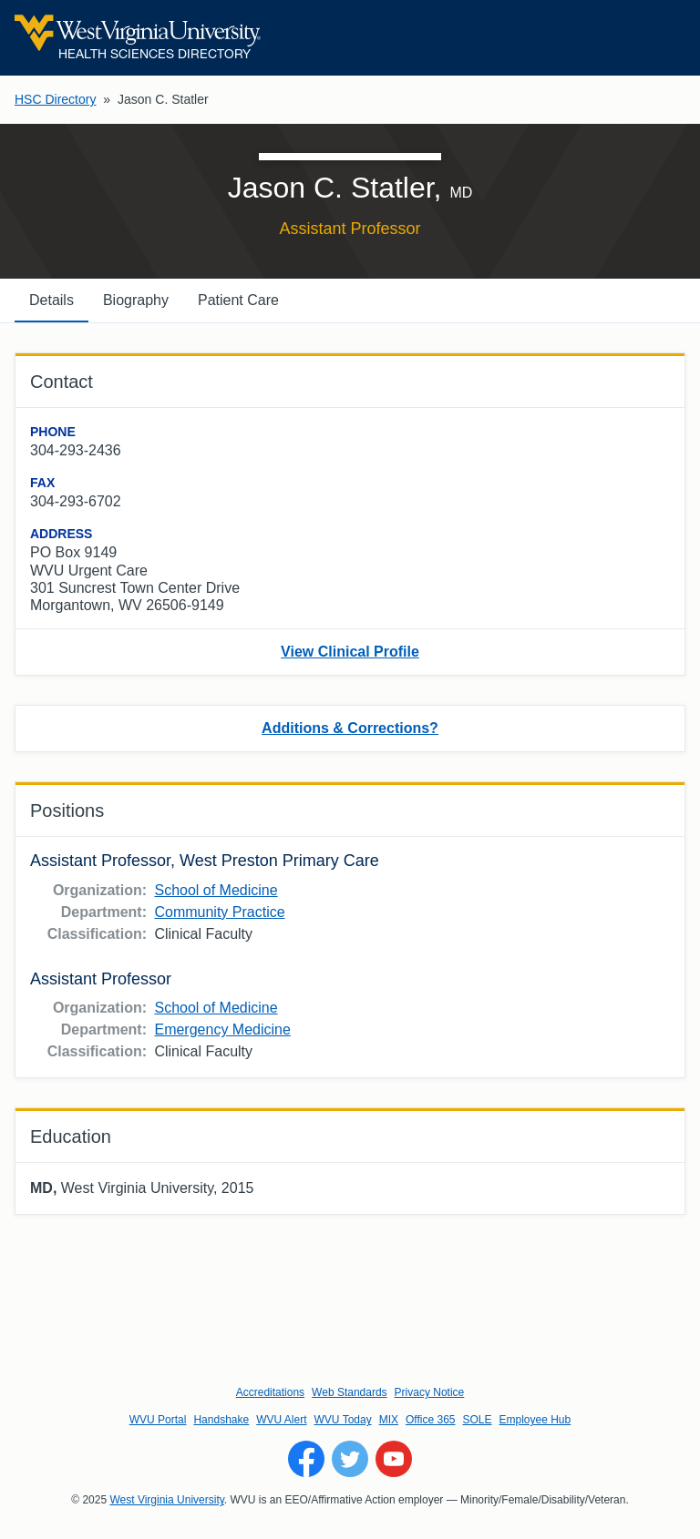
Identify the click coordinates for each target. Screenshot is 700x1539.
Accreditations (270, 1392)
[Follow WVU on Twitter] (350, 1459)
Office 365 (430, 1419)
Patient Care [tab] (238, 300)
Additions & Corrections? (350, 728)
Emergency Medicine (222, 1029)
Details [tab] (51, 300)
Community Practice (219, 912)
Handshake (221, 1419)
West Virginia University (166, 1499)
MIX (388, 1419)
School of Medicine (215, 890)
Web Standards (349, 1392)
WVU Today (343, 1419)
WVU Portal (158, 1419)
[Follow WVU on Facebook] (306, 1459)
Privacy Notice (430, 1392)
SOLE (476, 1419)
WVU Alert (281, 1419)
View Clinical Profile (350, 651)
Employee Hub (535, 1419)
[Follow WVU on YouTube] (394, 1459)
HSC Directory (55, 99)
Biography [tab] (136, 300)
